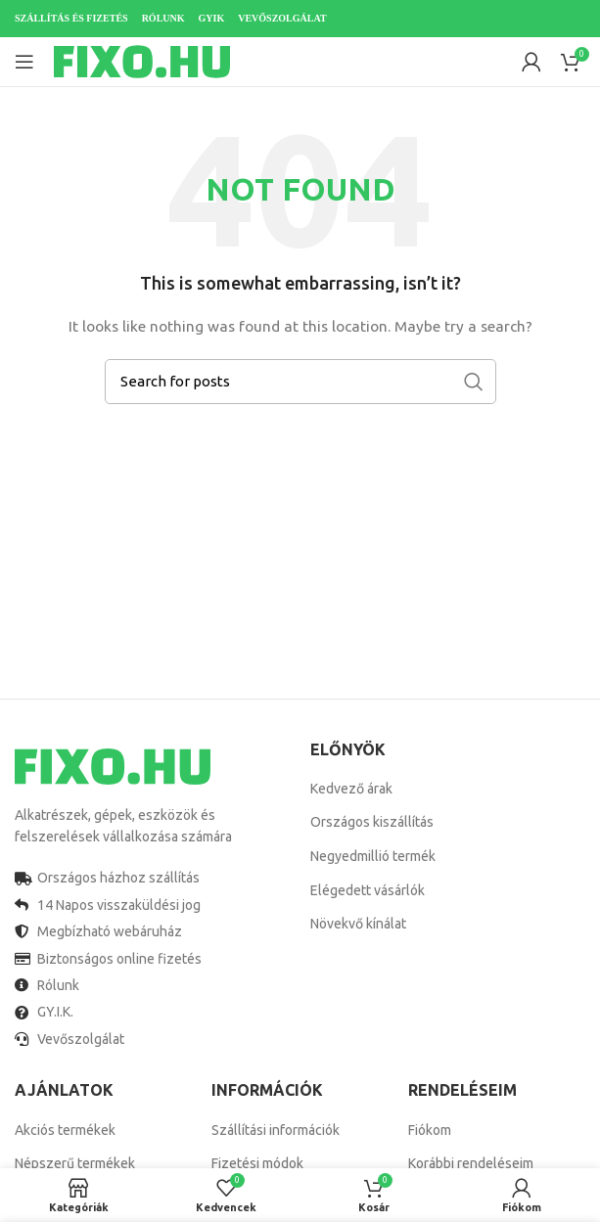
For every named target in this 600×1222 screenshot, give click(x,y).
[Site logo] (142, 60)
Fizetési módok (257, 1163)
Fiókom (429, 1130)
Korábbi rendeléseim (470, 1163)
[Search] (300, 381)
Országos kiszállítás (372, 822)
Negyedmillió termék (373, 856)
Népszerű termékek (75, 1163)
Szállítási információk (275, 1130)
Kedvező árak (351, 788)
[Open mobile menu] (24, 61)
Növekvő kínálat (358, 923)
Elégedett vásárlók (367, 890)
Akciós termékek (65, 1130)
